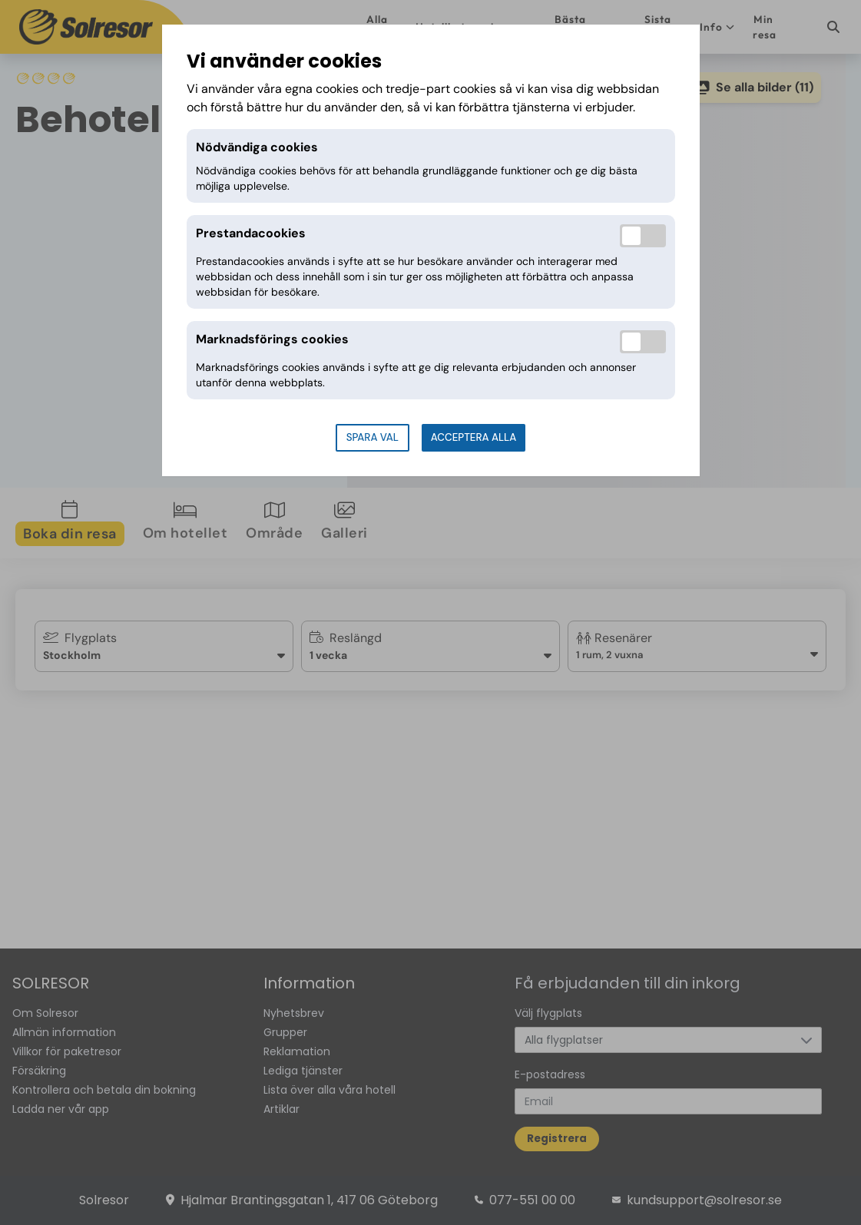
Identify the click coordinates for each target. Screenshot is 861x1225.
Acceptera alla (473, 437)
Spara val (372, 437)
